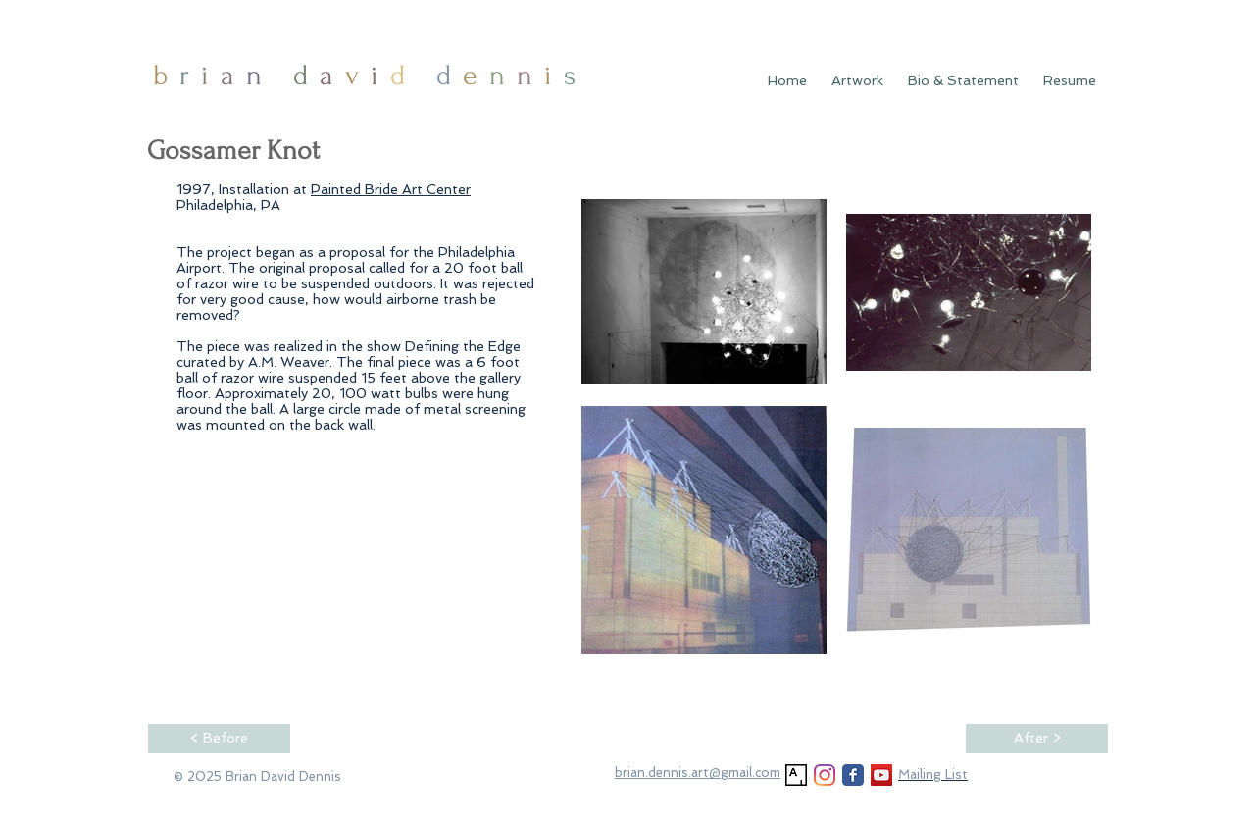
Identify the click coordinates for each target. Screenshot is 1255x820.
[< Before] (219, 738)
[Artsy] (796, 775)
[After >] (1037, 738)
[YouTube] (881, 775)
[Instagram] (824, 775)
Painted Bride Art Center (391, 189)
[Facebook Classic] (853, 775)
